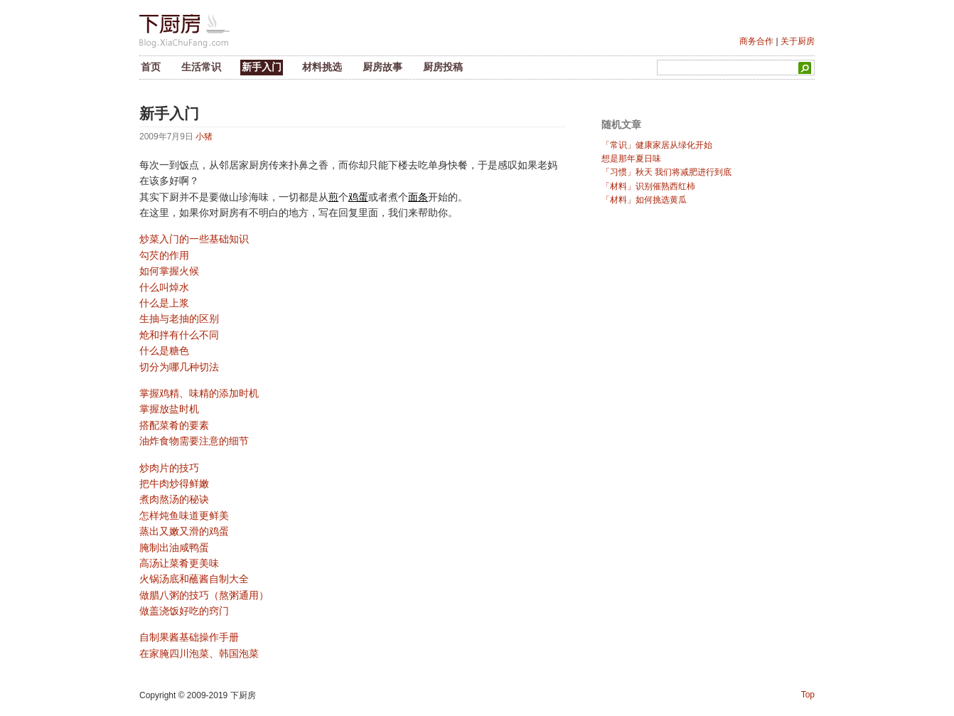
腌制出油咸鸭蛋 (174, 547)
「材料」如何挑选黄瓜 (644, 200)
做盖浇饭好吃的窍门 (184, 610)
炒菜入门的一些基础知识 (194, 239)
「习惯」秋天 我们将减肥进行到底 (666, 172)
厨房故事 (382, 67)
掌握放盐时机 (169, 409)
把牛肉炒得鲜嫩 (174, 483)
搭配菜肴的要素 (174, 425)
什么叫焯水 (164, 287)
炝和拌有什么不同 (179, 335)
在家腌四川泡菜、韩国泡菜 (199, 653)
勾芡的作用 (164, 255)
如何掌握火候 (169, 271)
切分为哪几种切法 (179, 367)
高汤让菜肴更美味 (179, 563)
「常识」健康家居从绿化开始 (656, 145)
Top (808, 695)
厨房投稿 (443, 67)
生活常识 (201, 67)
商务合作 (756, 41)
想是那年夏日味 (631, 159)
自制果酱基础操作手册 (189, 637)
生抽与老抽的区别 (179, 318)
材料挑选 (322, 67)
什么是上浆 (164, 303)
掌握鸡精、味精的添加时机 (199, 393)
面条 (418, 197)
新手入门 (262, 67)
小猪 (204, 136)
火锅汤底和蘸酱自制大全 (194, 578)
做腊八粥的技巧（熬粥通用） (204, 595)
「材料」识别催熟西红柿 (648, 186)
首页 (151, 67)
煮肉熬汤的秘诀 (174, 499)
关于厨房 (798, 41)
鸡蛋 (358, 197)
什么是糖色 (164, 350)
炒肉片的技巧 (169, 468)
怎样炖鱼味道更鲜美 (184, 515)
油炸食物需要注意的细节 (194, 441)
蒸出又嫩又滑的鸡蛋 (184, 531)
